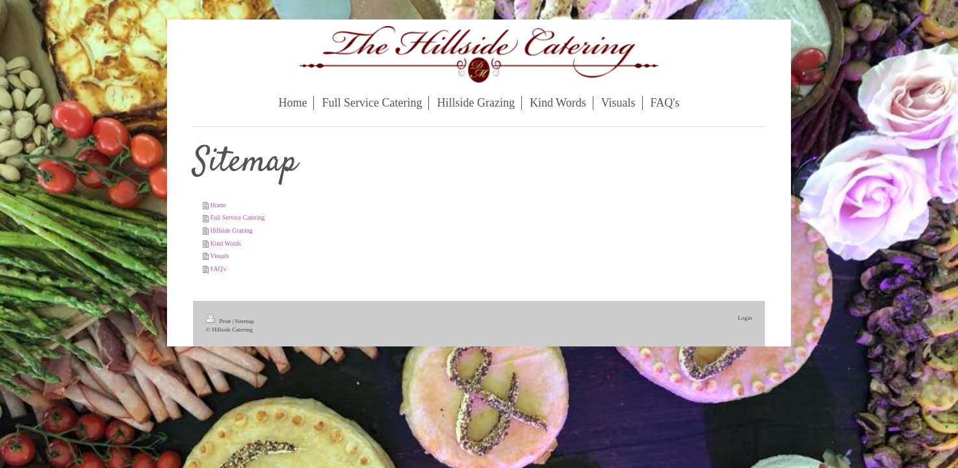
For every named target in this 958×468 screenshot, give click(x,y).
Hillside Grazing (231, 230)
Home (218, 205)
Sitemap (244, 321)
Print (219, 321)
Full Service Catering (237, 217)
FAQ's (218, 268)
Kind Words (225, 243)
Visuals (219, 255)
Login (745, 318)
